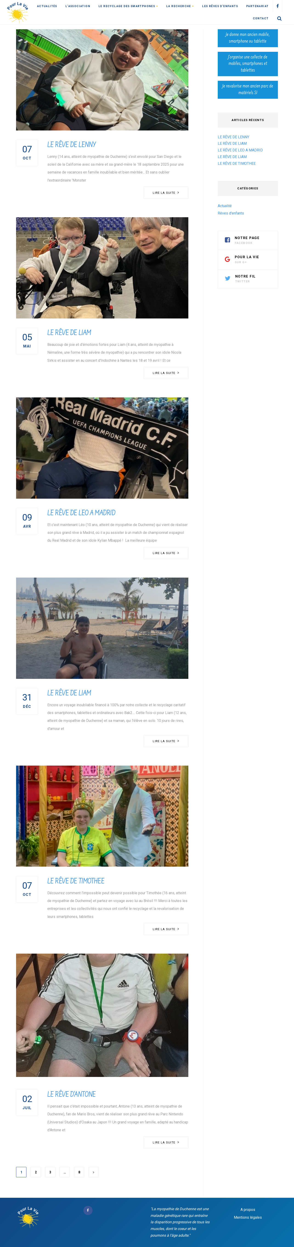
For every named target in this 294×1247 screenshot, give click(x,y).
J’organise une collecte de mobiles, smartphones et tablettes (247, 64)
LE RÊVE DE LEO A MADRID (81, 514)
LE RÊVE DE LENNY (71, 145)
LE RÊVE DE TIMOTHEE (75, 882)
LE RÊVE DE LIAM (69, 333)
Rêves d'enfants (231, 213)
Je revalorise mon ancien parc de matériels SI (247, 89)
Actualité (225, 206)
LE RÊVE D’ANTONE (71, 1095)
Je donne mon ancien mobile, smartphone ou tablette (248, 38)
